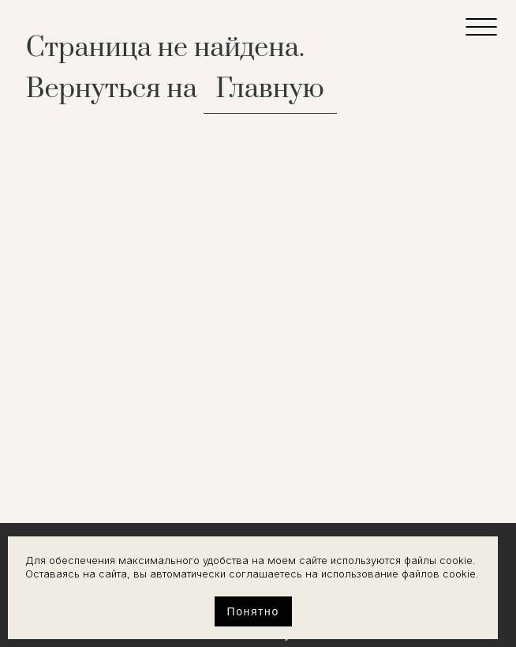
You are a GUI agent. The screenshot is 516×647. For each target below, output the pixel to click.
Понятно (253, 611)
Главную (270, 89)
